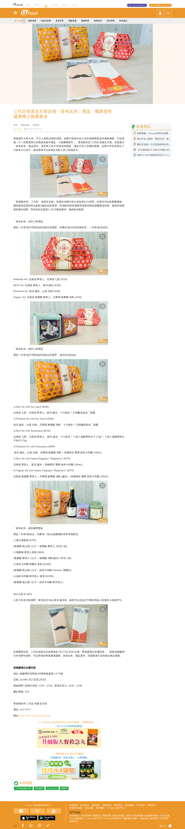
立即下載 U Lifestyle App (162, 5)
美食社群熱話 (118, 815)
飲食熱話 (123, 21)
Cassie (18, 129)
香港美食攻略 (75, 808)
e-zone (74, 5)
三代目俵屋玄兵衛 (23, 788)
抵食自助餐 (46, 21)
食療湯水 (151, 805)
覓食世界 (60, 21)
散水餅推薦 (86, 815)
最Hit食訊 (19, 21)
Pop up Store (52, 788)
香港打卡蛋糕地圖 (134, 815)
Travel (37, 5)
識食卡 (136, 818)
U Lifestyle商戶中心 (116, 808)
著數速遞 (72, 21)
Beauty (55, 5)
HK (28, 5)
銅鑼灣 (64, 788)
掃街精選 (111, 21)
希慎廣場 (39, 788)
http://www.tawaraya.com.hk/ (35, 715)
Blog (65, 5)
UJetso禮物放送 (76, 818)
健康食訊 (98, 21)
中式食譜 (140, 805)
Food (46, 5)
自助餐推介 (74, 815)
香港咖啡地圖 (150, 815)
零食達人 (37, 125)
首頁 (15, 125)
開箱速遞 (32, 21)
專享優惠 (100, 808)
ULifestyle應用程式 (113, 818)
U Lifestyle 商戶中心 (138, 5)
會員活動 (89, 808)
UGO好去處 (163, 815)
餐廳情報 (85, 21)
